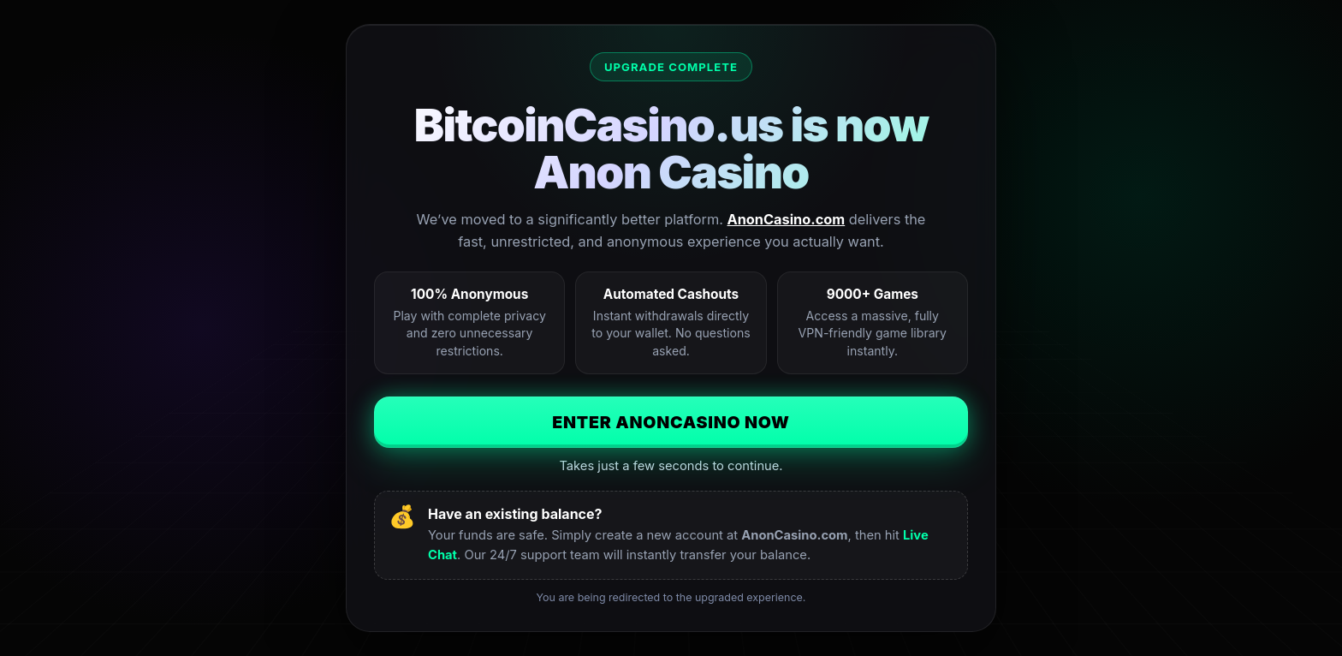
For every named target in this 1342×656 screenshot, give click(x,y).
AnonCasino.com (786, 219)
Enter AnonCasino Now (671, 422)
